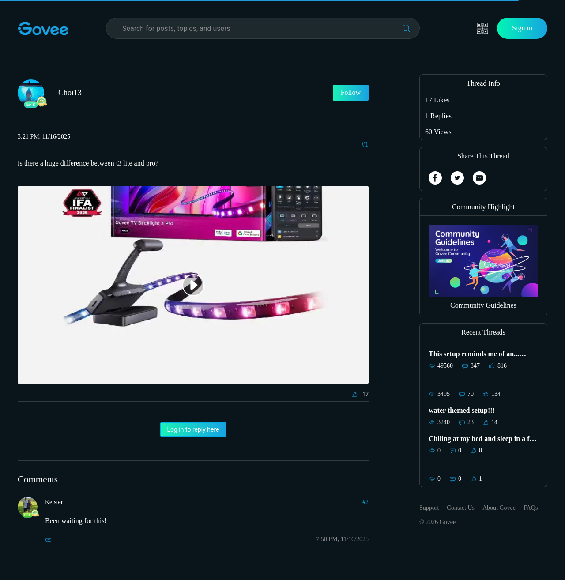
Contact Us (461, 508)
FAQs (531, 508)
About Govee (499, 508)
